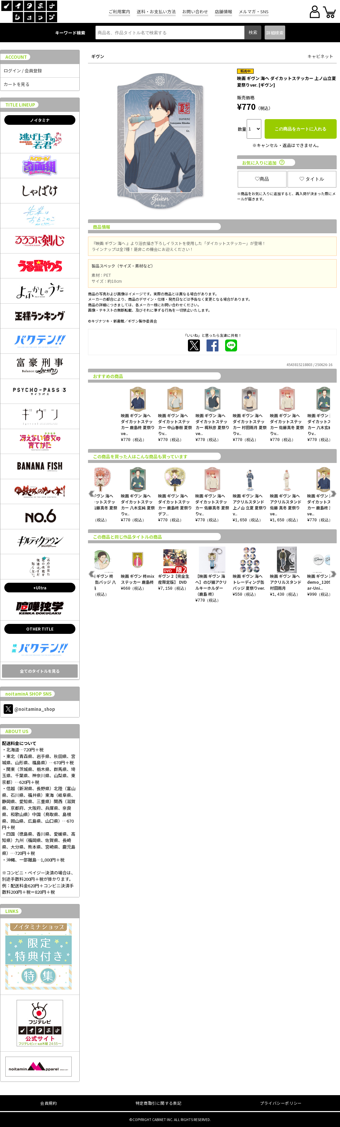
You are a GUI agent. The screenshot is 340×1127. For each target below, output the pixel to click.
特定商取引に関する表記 (158, 1103)
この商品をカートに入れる (300, 128)
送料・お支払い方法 (156, 11)
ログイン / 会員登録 (23, 70)
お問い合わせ (195, 11)
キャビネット (320, 56)
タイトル (311, 179)
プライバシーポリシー (281, 1103)
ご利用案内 (119, 11)
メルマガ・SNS (254, 11)
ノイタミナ (40, 120)
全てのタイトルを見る (40, 671)
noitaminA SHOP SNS (28, 694)
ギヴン (97, 56)
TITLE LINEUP (20, 105)
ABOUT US (16, 731)
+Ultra (39, 587)
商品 (262, 179)
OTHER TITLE (39, 629)
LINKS (11, 911)
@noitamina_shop (29, 709)
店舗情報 (223, 11)
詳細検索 (275, 33)
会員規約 (48, 1103)
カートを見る (17, 84)
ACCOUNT (16, 57)
